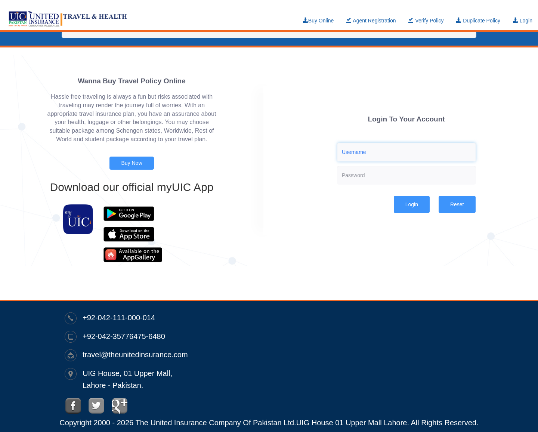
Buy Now (131, 163)
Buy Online (318, 21)
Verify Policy (425, 21)
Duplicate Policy (478, 21)
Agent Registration (371, 21)
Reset (457, 204)
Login (522, 21)
